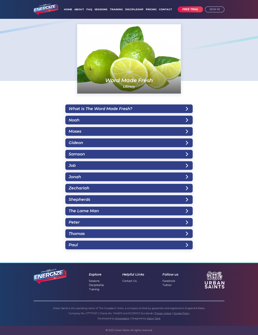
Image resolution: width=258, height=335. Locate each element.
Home (68, 9)
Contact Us (129, 281)
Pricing (151, 9)
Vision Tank (153, 318)
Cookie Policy (181, 313)
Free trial (190, 9)
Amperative (122, 318)
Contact (165, 9)
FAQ (89, 9)
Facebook (168, 281)
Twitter (167, 285)
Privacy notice (163, 313)
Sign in (215, 9)
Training (116, 9)
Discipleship (134, 9)
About (79, 9)
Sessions (100, 9)
